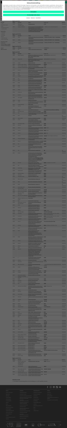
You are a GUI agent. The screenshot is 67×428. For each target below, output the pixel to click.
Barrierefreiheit (38, 17)
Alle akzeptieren (33, 11)
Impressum (28, 17)
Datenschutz (33, 17)
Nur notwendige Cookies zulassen (33, 15)
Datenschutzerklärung (26, 7)
